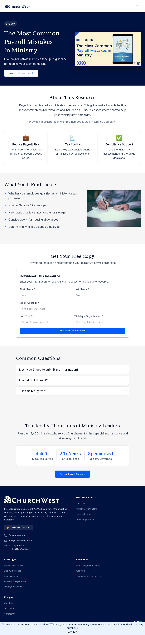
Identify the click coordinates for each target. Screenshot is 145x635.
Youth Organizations (86, 519)
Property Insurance (13, 565)
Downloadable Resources (88, 576)
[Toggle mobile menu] (137, 6)
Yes (70, 632)
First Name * (27, 289)
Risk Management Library (88, 565)
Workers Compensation (15, 581)
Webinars (80, 570)
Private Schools (83, 514)
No (75, 632)
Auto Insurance (11, 576)
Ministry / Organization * (89, 316)
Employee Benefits (13, 586)
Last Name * (81, 289)
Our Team (9, 608)
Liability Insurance (12, 570)
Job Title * (26, 316)
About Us (8, 603)
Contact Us (9, 613)
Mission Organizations (86, 508)
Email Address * (29, 302)
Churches (80, 503)
